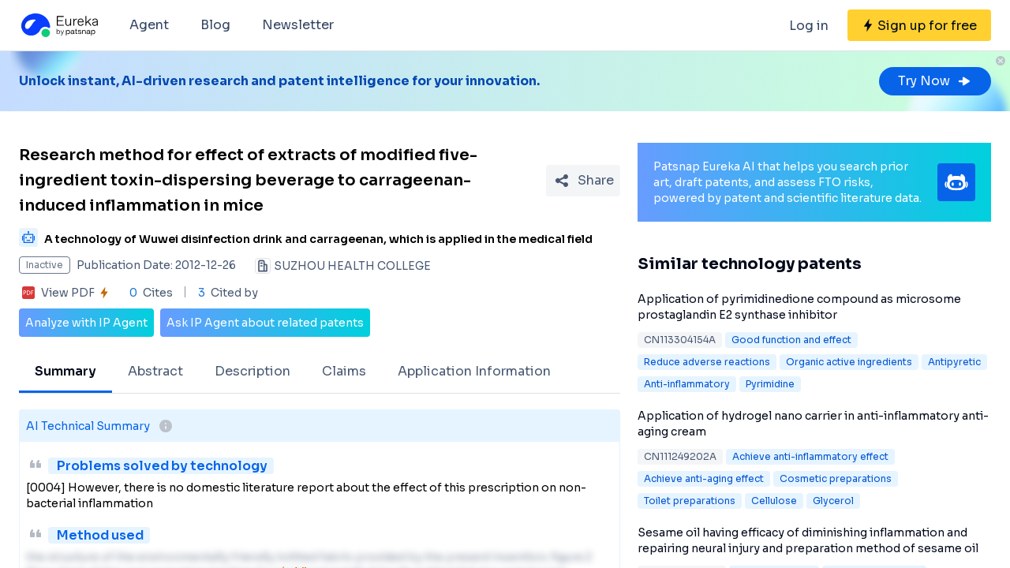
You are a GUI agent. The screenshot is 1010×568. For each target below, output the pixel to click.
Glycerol (833, 500)
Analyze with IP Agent (86, 323)
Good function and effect (791, 340)
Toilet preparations (689, 500)
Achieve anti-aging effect (704, 478)
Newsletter (298, 25)
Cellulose (774, 500)
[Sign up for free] (919, 25)
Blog (215, 25)
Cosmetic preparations (836, 478)
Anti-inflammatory (687, 384)
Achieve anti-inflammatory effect (810, 456)
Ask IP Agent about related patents (265, 323)
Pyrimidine (770, 384)
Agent (149, 25)
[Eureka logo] (58, 25)
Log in (809, 25)
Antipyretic (954, 362)
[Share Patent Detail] (583, 180)
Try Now (935, 81)
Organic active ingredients (849, 362)
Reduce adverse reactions (707, 362)
